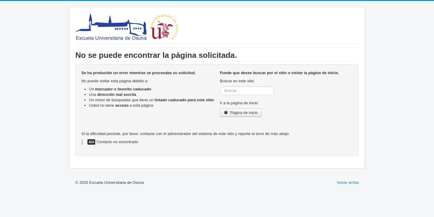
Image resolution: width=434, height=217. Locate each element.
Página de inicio (241, 112)
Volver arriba (348, 182)
